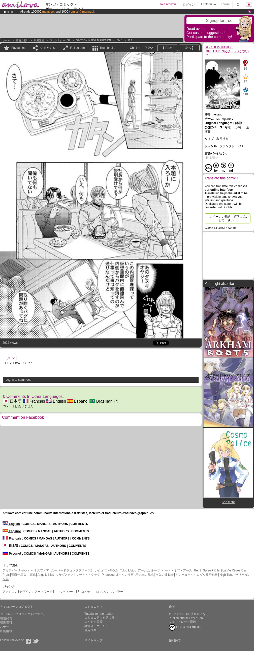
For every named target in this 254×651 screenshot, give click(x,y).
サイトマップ (93, 640)
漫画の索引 (22, 40)
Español (77, 401)
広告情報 (6, 631)
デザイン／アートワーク (36, 591)
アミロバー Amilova (16, 570)
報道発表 (6, 618)
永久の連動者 (164, 575)
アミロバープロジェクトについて (22, 614)
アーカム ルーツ (149, 570)
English (56, 401)
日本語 (12, 401)
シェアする (47, 48)
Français (34, 401)
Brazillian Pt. (103, 401)
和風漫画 (39, 40)
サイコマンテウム (106, 570)
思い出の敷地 (144, 575)
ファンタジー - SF (60, 40)
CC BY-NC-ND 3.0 (185, 627)
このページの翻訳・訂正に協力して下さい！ (227, 218)
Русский (12, 553)
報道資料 (6, 622)
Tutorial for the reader (98, 614)
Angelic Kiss (46, 575)
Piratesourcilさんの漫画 (118, 575)
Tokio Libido (128, 570)
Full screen (77, 48)
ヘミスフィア (40, 570)
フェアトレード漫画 (182, 622)
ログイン (189, 4)
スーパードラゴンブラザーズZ (71, 570)
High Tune (227, 575)
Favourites (18, 48)
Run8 (197, 570)
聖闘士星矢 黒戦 (23, 575)
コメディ (87, 591)
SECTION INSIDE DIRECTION (93, 40)
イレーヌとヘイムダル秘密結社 (196, 575)
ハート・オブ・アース (177, 570)
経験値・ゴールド (96, 626)
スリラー (117, 591)
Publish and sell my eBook (186, 618)
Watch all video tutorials (220, 228)
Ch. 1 (120, 40)
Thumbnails (107, 48)
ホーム (6, 40)
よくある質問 (93, 622)
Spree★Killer (212, 570)
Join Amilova (168, 4)
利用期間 (90, 630)
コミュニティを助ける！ (101, 617)
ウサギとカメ (65, 575)
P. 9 (130, 40)
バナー (4, 627)
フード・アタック (88, 575)
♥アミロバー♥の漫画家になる (189, 614)
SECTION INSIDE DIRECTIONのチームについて (227, 51)
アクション (10, 591)
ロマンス (102, 591)
